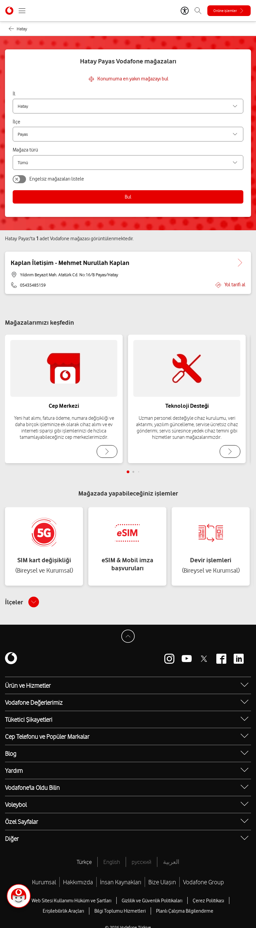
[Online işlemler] (229, 10)
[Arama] (198, 11)
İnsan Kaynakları (120, 882)
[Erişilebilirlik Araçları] (185, 11)
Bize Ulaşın (162, 882)
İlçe (16, 122)
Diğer (12, 838)
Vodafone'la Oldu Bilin (32, 787)
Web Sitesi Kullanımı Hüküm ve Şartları (71, 901)
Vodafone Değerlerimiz (34, 702)
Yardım (14, 770)
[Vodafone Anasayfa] (9, 11)
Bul (128, 197)
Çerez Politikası (208, 901)
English (111, 862)
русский (141, 862)
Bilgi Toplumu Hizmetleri (120, 911)
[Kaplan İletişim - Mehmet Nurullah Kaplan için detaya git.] (240, 262)
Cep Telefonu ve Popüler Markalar (47, 736)
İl (14, 94)
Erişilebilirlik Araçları (63, 911)
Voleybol (16, 804)
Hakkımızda (78, 882)
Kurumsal (44, 882)
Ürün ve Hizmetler (28, 685)
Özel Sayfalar (21, 821)
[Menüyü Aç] (22, 10)
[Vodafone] (11, 658)
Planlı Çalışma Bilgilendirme (184, 911)
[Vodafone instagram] (169, 659)
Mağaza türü (25, 150)
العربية (171, 862)
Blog (10, 753)
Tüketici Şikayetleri (28, 719)
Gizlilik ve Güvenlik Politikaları (152, 901)
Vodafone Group (203, 882)
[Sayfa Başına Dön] (128, 636)
